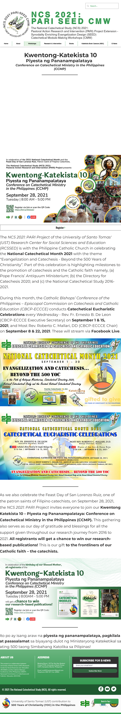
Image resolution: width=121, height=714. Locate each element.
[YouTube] (107, 688)
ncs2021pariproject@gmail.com (52, 670)
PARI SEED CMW (71, 21)
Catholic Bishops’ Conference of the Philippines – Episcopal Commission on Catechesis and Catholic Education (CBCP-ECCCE (59, 303)
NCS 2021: (56, 14)
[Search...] (101, 6)
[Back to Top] (106, 701)
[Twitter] (113, 688)
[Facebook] (100, 688)
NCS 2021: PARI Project (29, 237)
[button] (18, 43)
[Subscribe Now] (95, 671)
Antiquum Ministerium (47, 276)
